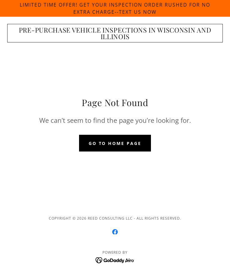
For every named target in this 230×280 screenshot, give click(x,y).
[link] (115, 37)
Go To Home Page (115, 143)
